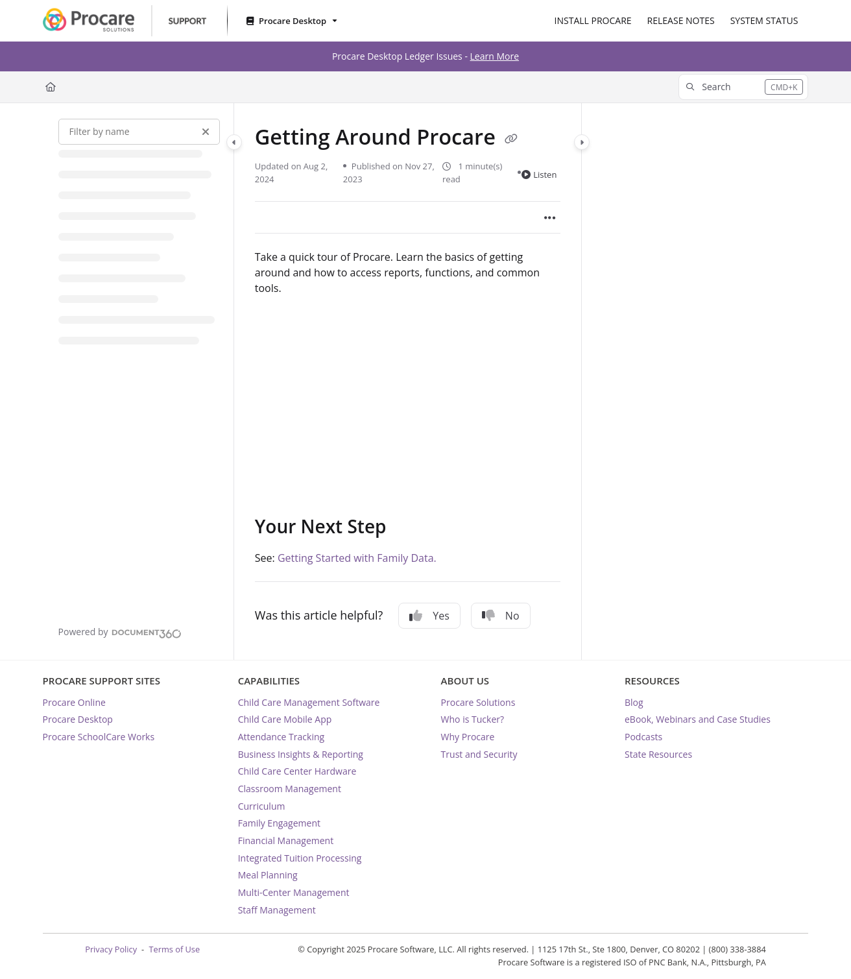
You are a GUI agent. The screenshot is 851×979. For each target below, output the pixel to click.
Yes (429, 616)
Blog (634, 702)
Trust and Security (479, 754)
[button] (743, 87)
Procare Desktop (78, 719)
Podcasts (643, 737)
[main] (408, 381)
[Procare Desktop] (290, 21)
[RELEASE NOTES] (681, 21)
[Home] (50, 87)
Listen (539, 174)
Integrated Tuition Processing (300, 858)
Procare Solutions (478, 702)
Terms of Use (174, 949)
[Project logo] (124, 20)
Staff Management (277, 910)
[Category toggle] (234, 142)
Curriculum (261, 806)
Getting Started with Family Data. (357, 558)
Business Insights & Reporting (300, 754)
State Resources (658, 754)
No (501, 616)
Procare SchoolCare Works (99, 737)
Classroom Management (289, 788)
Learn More (495, 56)
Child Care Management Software (309, 702)
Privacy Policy (111, 949)
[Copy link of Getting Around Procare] (511, 138)
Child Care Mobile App (285, 719)
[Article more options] (550, 217)
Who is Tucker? (472, 719)
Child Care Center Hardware (297, 771)
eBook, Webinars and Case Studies (698, 719)
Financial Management (286, 840)
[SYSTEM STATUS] (764, 21)
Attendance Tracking (281, 737)
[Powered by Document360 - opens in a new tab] (120, 632)
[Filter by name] (139, 132)
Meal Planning (268, 875)
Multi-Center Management (294, 892)
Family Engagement (279, 823)
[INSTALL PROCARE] (593, 21)
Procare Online (74, 702)
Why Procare (468, 737)
